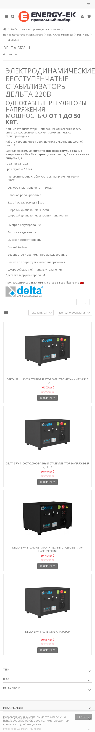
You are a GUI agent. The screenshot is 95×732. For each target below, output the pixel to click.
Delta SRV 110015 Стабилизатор (47, 631)
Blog (6, 679)
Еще (83, 302)
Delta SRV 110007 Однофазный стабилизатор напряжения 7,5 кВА (47, 465)
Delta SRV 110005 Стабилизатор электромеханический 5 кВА (47, 381)
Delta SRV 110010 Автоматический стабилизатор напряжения (47, 549)
